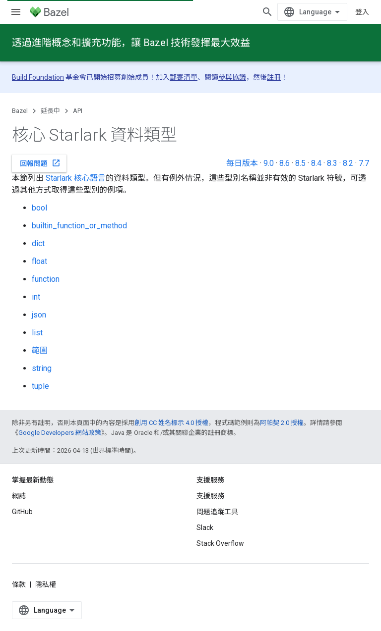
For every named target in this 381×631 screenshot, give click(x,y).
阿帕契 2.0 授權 (282, 422)
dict (38, 243)
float (39, 261)
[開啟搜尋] (267, 12)
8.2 (348, 163)
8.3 (332, 163)
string (42, 368)
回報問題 (40, 162)
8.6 (284, 163)
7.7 (364, 163)
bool (39, 207)
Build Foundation (38, 77)
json (39, 314)
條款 (19, 584)
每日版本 (242, 163)
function (46, 279)
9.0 (268, 163)
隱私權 (45, 584)
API (77, 110)
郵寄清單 (183, 77)
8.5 (300, 163)
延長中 (50, 110)
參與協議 (232, 77)
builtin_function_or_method (79, 225)
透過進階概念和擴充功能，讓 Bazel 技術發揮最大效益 (131, 43)
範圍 (40, 350)
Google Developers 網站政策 (59, 432)
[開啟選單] (16, 12)
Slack (204, 527)
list (37, 332)
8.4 (316, 163)
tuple (40, 386)
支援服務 (210, 496)
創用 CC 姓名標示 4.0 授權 (171, 422)
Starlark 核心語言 (76, 178)
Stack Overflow (220, 543)
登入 (362, 12)
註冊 (274, 77)
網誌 (19, 496)
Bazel (20, 110)
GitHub (22, 512)
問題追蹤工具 (217, 512)
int (36, 297)
